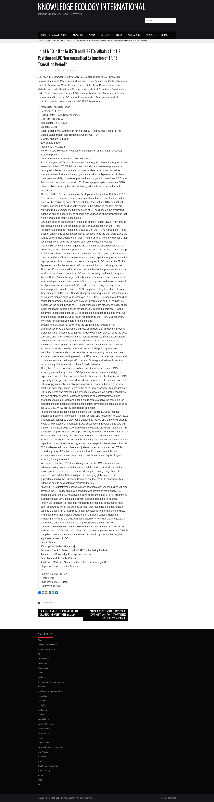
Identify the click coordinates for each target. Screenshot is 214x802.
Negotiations (43, 719)
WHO (40, 775)
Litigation (42, 701)
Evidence (42, 677)
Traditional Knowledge (48, 766)
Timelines (42, 757)
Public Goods (44, 743)
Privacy (41, 738)
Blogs (48, 41)
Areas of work (59, 35)
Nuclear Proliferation (47, 724)
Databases (150, 35)
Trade (40, 761)
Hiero (162, 798)
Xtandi (92, 35)
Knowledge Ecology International (92, 7)
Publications (134, 35)
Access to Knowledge (47, 645)
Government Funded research (51, 682)
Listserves (106, 35)
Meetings (42, 715)
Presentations (44, 733)
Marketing (42, 710)
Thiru (71, 70)
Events (41, 673)
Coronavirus (77, 35)
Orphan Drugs (44, 729)
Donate (164, 35)
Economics (43, 668)
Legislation (43, 696)
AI (39, 654)
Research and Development (50, 747)
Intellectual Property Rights (50, 691)
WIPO (40, 780)
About (44, 35)
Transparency (44, 770)
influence (42, 687)
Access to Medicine (46, 649)
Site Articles (43, 752)
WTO (40, 784)
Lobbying (42, 705)
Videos (119, 35)
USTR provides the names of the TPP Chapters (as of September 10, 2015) (59, 613)
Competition (43, 659)
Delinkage (42, 663)
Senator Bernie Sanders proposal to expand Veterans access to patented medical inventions (108, 615)
